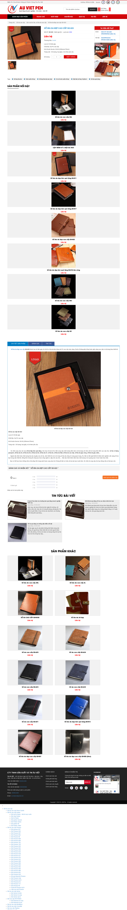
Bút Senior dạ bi (16, 795)
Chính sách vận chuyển (52, 682)
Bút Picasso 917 (16, 754)
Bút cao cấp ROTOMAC (14, 797)
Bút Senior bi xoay (16, 793)
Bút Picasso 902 (16, 765)
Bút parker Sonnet (16, 718)
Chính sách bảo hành (51, 680)
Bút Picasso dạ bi (16, 778)
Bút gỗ (9, 831)
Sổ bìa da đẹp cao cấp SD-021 (78, 653)
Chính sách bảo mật (51, 674)
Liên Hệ (104, 17)
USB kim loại (11, 866)
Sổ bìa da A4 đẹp (106, 583)
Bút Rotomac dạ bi (16, 801)
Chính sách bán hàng (51, 685)
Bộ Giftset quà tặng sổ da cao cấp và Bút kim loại (99, 501)
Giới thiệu (54, 17)
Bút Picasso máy (16, 776)
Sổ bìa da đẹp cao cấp (18, 349)
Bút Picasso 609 (16, 737)
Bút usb (9, 863)
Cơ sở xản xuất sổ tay (61, 79)
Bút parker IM (15, 722)
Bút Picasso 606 (16, 739)
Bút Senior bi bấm (16, 791)
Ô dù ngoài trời (11, 887)
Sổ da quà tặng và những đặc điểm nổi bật (40, 523)
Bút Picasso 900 (16, 767)
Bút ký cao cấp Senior (13, 789)
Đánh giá (35, 343)
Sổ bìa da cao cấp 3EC (63, 300)
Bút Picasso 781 (16, 741)
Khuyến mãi (68, 17)
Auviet (54, 40)
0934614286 (23, 679)
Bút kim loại (10, 836)
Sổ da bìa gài (11, 821)
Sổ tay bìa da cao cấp (44, 79)
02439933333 (106, 38)
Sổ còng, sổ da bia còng (14, 819)
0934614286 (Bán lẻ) (108, 40)
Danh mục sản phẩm (20, 17)
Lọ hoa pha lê (11, 870)
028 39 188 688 (106, 32)
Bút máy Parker (15, 714)
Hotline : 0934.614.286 (14, 906)
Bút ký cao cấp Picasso (14, 726)
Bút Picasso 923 (16, 750)
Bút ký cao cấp (8, 707)
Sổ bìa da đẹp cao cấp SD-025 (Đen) (106, 654)
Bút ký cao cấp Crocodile (14, 804)
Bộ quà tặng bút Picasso (18, 774)
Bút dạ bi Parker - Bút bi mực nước (21, 713)
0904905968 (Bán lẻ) (108, 34)
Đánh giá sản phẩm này (110, 477)
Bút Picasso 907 (16, 731)
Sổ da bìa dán (11, 823)
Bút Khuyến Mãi (8, 829)
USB (5, 857)
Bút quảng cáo (11, 833)
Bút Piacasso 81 (16, 780)
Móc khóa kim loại (12, 842)
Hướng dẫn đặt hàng (51, 677)
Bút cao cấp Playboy (13, 806)
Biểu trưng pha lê (12, 872)
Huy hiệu (10, 883)
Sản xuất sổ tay (29, 79)
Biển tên (9, 881)
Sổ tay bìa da (17, 79)
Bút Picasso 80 (15, 735)
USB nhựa (10, 865)
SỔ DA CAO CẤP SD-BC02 (78, 583)
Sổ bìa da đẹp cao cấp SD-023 (57, 22)
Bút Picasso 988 (16, 769)
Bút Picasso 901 (16, 733)
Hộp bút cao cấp (12, 808)
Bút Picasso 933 (16, 744)
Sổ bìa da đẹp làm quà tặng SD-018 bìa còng (63, 270)
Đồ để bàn (7, 844)
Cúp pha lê (10, 876)
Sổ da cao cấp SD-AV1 (20, 653)
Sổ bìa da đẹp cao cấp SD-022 (63, 239)
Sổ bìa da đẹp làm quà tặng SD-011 (63, 178)
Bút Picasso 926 (16, 748)
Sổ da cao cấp (20, 22)
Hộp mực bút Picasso (17, 788)
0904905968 (23, 685)
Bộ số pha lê (11, 874)
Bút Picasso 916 (16, 773)
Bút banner (10, 835)
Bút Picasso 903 (16, 763)
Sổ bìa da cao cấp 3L (49, 583)
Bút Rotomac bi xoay (17, 799)
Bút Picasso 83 (15, 784)
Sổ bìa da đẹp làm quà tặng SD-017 (63, 209)
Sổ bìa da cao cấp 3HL (63, 117)
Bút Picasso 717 (16, 782)
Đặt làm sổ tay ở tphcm (79, 79)
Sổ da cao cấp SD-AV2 (106, 618)
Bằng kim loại (11, 855)
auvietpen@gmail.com (17, 694)
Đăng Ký (87, 680)
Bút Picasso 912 (16, 758)
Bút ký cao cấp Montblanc (15, 803)
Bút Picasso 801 (16, 771)
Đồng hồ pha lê (11, 878)
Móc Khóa (7, 838)
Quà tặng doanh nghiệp (11, 814)
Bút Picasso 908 (16, 759)
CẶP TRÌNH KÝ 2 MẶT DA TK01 (63, 147)
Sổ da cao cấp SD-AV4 (49, 618)
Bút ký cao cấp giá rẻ (13, 810)
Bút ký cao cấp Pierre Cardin (15, 709)
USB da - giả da (12, 859)
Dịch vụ (82, 17)
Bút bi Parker (15, 716)
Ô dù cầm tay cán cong (14, 889)
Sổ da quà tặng (94, 79)
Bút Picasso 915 (16, 756)
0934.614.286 (90, 2)
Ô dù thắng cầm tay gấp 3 (15, 891)
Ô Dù (5, 885)
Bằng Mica (10, 853)
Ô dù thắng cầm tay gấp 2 (15, 893)
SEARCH (92, 9)
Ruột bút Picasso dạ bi (17, 786)
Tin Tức (93, 17)
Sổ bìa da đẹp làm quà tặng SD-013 (49, 654)
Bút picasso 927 (16, 728)
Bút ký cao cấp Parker (13, 711)
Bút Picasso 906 (16, 761)
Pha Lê (6, 868)
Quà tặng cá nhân (9, 816)
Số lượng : (47, 57)
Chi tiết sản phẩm (17, 343)
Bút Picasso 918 (16, 752)
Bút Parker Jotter (16, 724)
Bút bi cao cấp (11, 812)
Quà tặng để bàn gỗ (13, 850)
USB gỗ (9, 861)
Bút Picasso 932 (16, 746)
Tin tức (48, 343)
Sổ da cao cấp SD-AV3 (78, 618)
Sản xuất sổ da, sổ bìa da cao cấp (36, 22)
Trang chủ (41, 17)
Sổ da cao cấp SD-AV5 (20, 618)
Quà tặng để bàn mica (13, 846)
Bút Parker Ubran (16, 720)
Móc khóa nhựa (12, 840)
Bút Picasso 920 (16, 729)
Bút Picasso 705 (16, 743)
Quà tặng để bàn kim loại (14, 848)
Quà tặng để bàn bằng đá (14, 851)
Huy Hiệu (6, 880)
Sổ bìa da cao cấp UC (63, 331)
